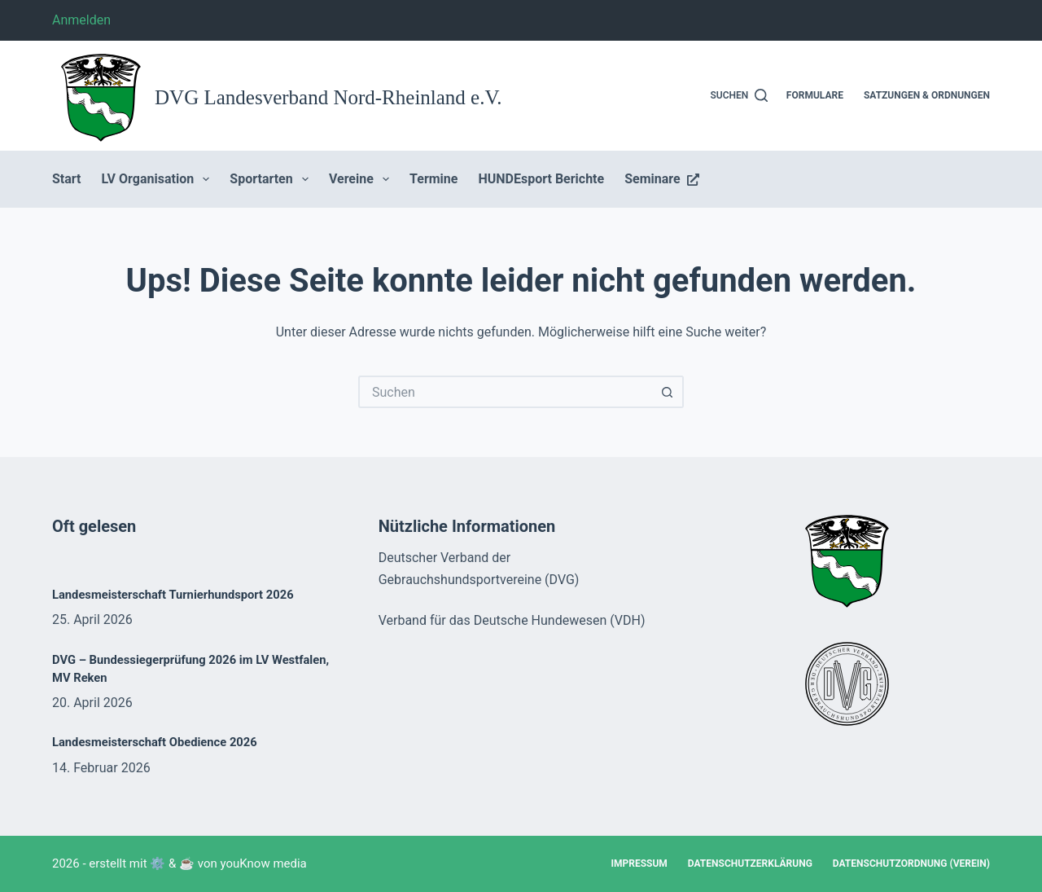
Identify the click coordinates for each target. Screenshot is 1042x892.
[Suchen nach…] (504, 392)
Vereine (362, 179)
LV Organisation (159, 179)
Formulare (814, 95)
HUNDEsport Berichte (541, 179)
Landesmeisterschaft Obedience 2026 (154, 742)
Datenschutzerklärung (750, 863)
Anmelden (81, 20)
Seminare (661, 179)
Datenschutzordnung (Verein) (911, 863)
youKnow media (264, 863)
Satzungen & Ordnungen (927, 95)
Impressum (639, 863)
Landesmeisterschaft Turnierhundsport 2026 (173, 594)
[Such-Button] (667, 392)
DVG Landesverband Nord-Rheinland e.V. (328, 97)
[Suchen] (739, 96)
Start (66, 179)
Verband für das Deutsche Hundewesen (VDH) (512, 620)
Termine (433, 179)
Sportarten (272, 179)
